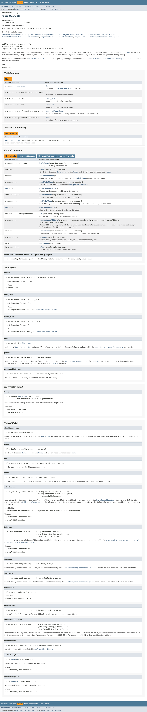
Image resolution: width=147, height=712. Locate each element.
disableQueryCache (48, 188)
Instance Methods (27, 156)
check (42, 169)
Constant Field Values (46, 310)
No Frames (36, 6)
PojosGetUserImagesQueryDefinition (57, 37)
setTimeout (44, 244)
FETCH (48, 92)
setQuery (43, 237)
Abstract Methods (46, 156)
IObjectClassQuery (70, 35)
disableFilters (46, 182)
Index (42, 2)
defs (48, 86)
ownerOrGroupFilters (49, 220)
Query (7, 140)
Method (31, 9)
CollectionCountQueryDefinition (45, 35)
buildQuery (44, 163)
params (49, 118)
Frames (28, 6)
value (42, 247)
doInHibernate (46, 195)
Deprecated (33, 2)
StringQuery (114, 37)
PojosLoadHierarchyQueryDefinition (91, 37)
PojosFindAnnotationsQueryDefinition (98, 35)
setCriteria (45, 231)
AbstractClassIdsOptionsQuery (15, 35)
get (41, 214)
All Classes (49, 6)
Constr (23, 9)
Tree (26, 2)
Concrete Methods (65, 156)
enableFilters (46, 201)
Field (17, 9)
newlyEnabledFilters (55, 111)
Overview (4, 2)
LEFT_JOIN (50, 105)
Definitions (19, 86)
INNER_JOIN (50, 98)
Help (47, 2)
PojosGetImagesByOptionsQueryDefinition (20, 37)
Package (12, 2)
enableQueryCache (47, 207)
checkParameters (47, 176)
